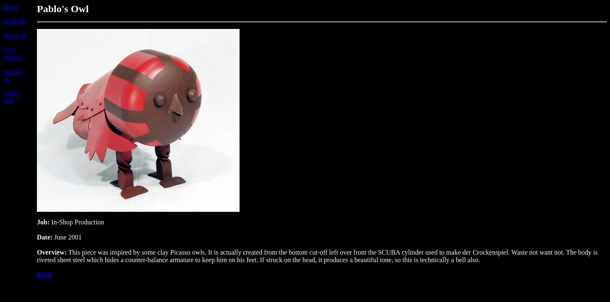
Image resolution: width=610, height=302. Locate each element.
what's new (11, 97)
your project (12, 53)
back (44, 275)
